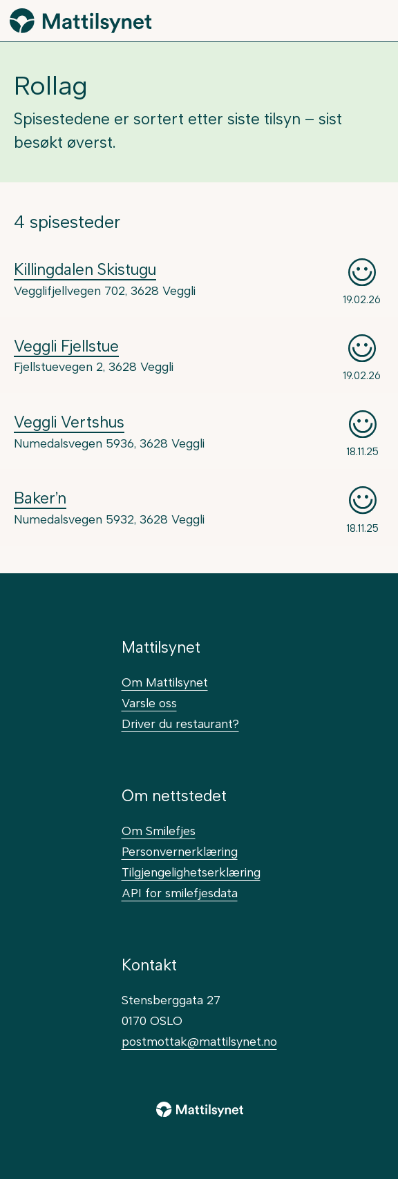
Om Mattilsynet (165, 682)
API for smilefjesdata (180, 892)
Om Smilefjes (159, 830)
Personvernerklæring (180, 851)
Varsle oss (149, 703)
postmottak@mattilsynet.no (199, 1041)
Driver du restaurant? (180, 723)
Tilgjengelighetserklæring (191, 872)
